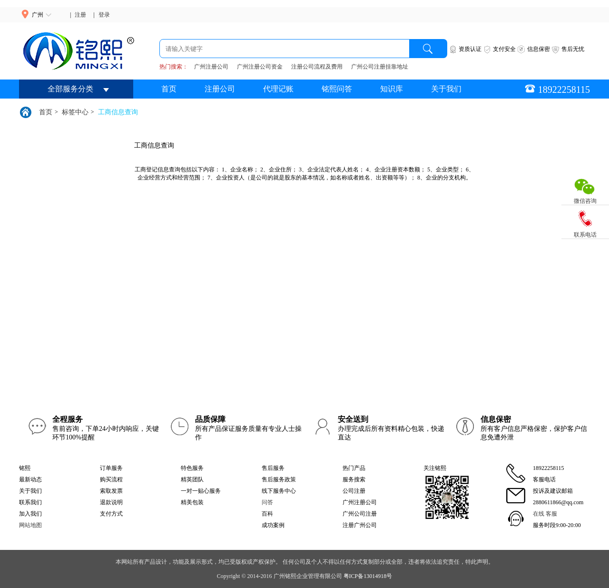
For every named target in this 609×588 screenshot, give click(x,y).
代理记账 (278, 89)
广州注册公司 (211, 66)
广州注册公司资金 (260, 66)
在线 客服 (545, 513)
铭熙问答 (337, 89)
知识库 (391, 89)
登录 (104, 14)
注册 (80, 14)
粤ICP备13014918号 (368, 576)
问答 (267, 502)
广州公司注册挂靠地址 (379, 66)
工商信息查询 (118, 112)
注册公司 (220, 89)
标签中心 (75, 112)
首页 (169, 89)
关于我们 (446, 89)
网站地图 (30, 525)
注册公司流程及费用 (317, 66)
